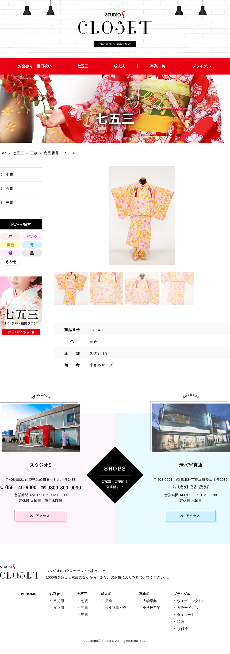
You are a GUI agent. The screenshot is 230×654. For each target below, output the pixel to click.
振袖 (107, 601)
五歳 (9, 189)
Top (3, 153)
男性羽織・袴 (115, 608)
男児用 (58, 601)
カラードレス (187, 608)
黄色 (10, 245)
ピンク (32, 237)
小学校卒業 (152, 608)
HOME (29, 594)
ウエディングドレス (193, 601)
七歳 (9, 175)
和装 (180, 622)
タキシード (186, 615)
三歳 (34, 153)
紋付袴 (182, 629)
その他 (10, 262)
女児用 (58, 608)
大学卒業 (150, 601)
